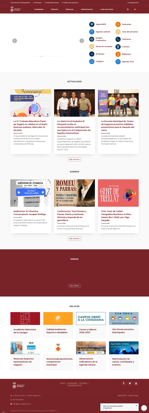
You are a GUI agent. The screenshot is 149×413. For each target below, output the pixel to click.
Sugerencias (133, 2)
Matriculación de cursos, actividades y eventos (123, 362)
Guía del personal (130, 32)
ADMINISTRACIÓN (74, 385)
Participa (37, 2)
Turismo (126, 47)
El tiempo (100, 54)
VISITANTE (83, 383)
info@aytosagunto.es (21, 404)
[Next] (81, 40)
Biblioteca (126, 54)
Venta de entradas (104, 47)
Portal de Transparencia (20, 2)
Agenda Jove (128, 62)
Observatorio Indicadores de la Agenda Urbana (88, 362)
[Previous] (14, 40)
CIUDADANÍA (72, 383)
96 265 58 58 (18, 400)
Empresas (70, 9)
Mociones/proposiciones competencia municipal (59, 362)
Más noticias (74, 159)
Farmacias (126, 24)
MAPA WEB (122, 395)
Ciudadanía (39, 9)
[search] (127, 9)
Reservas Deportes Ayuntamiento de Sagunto (24, 362)
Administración (87, 9)
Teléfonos (126, 39)
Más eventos (74, 238)
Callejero (100, 61)
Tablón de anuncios (70, 2)
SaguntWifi (101, 24)
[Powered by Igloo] (3, 412)
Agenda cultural (103, 32)
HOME (62, 383)
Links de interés (108, 9)
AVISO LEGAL (134, 395)
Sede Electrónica (51, 2)
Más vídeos (74, 286)
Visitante (55, 9)
